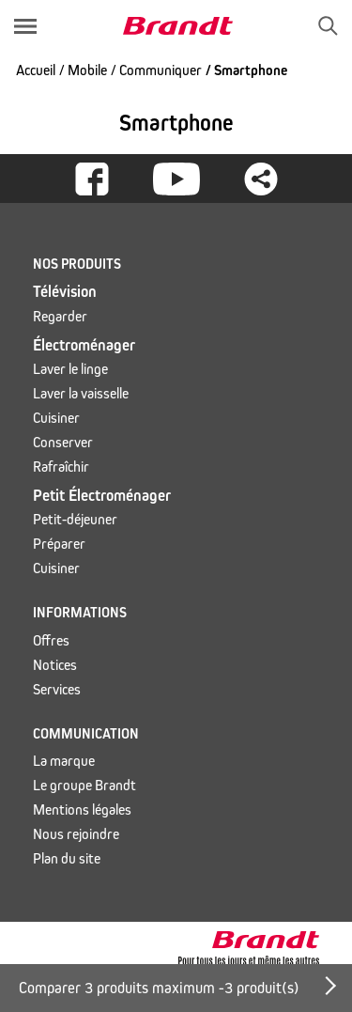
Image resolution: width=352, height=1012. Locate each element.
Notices (55, 665)
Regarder (60, 316)
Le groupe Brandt (84, 785)
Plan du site (66, 858)
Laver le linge (70, 369)
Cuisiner (56, 418)
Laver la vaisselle (81, 393)
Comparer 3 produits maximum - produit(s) (159, 988)
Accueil (35, 70)
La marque (64, 761)
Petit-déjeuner (75, 519)
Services (57, 689)
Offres (51, 640)
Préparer (59, 544)
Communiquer (160, 70)
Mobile (87, 70)
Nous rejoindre (76, 834)
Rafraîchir (61, 466)
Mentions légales (82, 809)
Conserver (63, 442)
